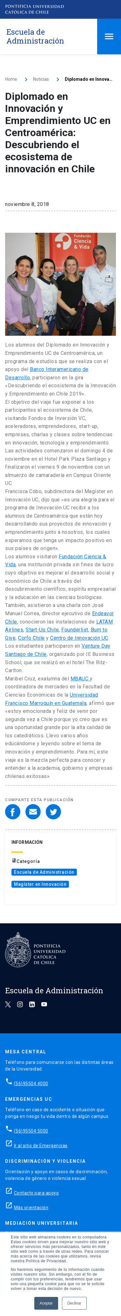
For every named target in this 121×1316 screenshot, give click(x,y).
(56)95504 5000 (31, 1130)
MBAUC (80, 679)
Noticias (41, 79)
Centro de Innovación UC (79, 638)
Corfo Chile (31, 638)
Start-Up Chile (42, 630)
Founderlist (74, 630)
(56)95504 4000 (31, 1083)
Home (11, 79)
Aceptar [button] (46, 1303)
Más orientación (31, 1207)
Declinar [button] (74, 1303)
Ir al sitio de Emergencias (41, 1145)
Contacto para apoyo (36, 1192)
